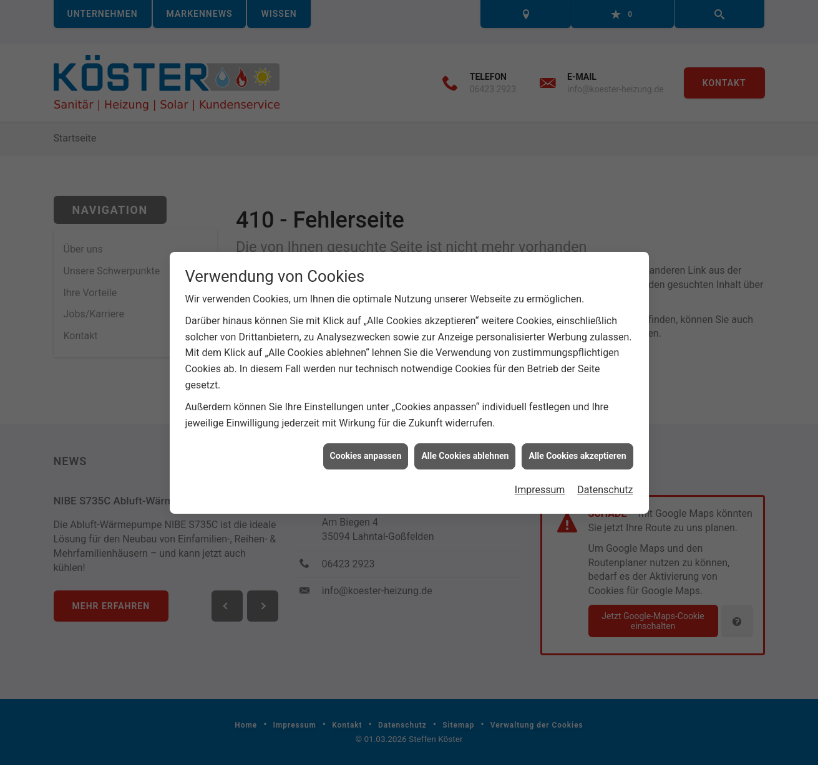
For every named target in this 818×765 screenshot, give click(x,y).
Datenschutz (605, 485)
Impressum (540, 485)
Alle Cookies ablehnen (465, 452)
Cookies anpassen (366, 452)
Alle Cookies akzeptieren (577, 452)
